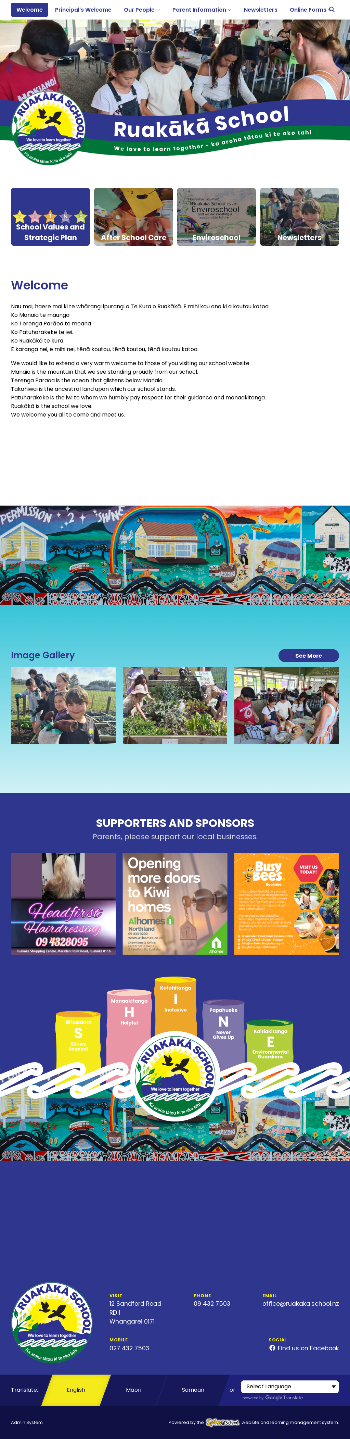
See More (308, 656)
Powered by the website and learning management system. (254, 1422)
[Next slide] (339, 68)
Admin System (27, 1422)
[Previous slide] (10, 68)
